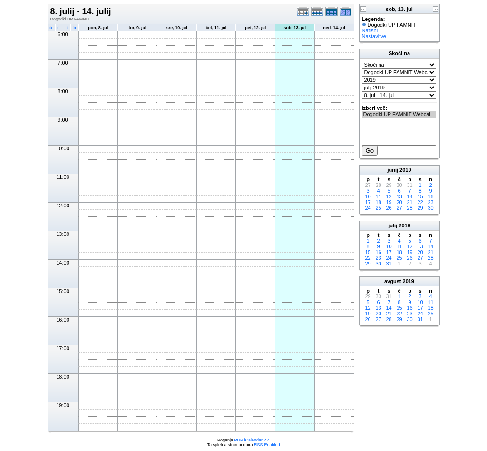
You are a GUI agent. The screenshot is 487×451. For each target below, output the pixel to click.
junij (392, 170)
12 (388, 196)
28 (409, 208)
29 (420, 208)
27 (399, 208)
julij (392, 225)
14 (409, 196)
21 (409, 202)
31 (388, 263)
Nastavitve (374, 36)
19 (388, 202)
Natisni (370, 30)
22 (420, 202)
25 (378, 208)
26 (388, 208)
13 (399, 196)
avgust (392, 281)
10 (367, 196)
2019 (405, 170)
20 (399, 202)
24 (367, 208)
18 (378, 202)
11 (378, 196)
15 (420, 196)
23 (430, 202)
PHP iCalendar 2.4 (252, 440)
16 (430, 196)
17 (367, 202)
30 (430, 208)
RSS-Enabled (267, 444)
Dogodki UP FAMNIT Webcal (399, 114)
